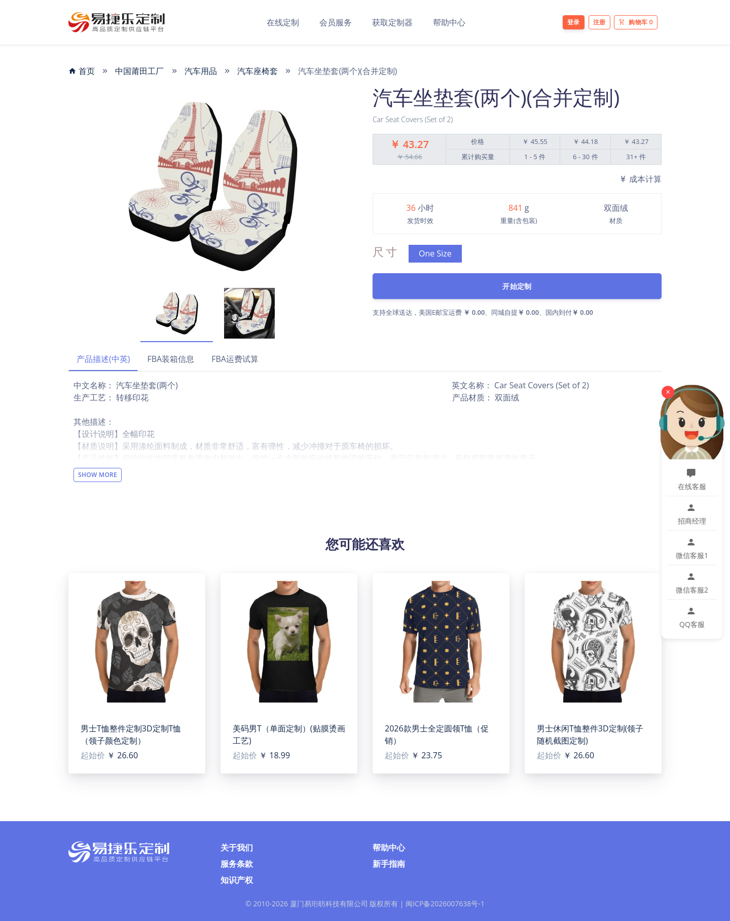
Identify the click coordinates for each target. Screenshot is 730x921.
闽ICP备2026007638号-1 (445, 903)
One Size (435, 253)
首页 (81, 71)
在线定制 (283, 22)
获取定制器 (392, 22)
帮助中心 (449, 22)
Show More (97, 474)
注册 (599, 22)
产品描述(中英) (103, 358)
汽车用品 (201, 71)
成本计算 (640, 179)
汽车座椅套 (257, 71)
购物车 (635, 22)
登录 (573, 22)
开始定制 (516, 286)
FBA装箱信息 (170, 358)
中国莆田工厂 (139, 71)
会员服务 (335, 22)
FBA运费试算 (235, 358)
